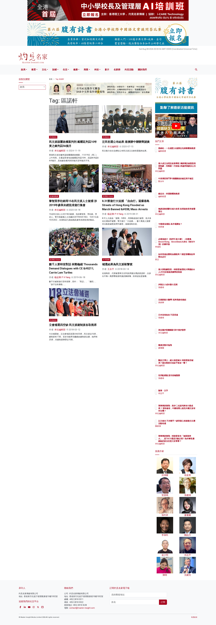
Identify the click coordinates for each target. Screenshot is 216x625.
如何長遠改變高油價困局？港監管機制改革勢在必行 (185, 256)
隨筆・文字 (179, 390)
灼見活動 (129, 69)
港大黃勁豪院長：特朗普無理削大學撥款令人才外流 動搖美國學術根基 (185, 271)
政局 (23, 69)
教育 (33, 69)
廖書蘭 (177, 348)
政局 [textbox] (22, 87)
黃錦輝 (177, 305)
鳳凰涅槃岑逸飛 (181, 345)
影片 (107, 69)
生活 (65, 69)
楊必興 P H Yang (115, 214)
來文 (176, 262)
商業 (86, 69)
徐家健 (177, 229)
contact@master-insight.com (82, 608)
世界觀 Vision (108, 196)
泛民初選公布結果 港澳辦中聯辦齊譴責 (126, 141)
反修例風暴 (54, 196)
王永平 (110, 269)
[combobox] (32, 87)
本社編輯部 (59, 150)
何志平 (177, 393)
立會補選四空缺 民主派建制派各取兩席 (73, 325)
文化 (44, 69)
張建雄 (177, 287)
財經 (54, 69)
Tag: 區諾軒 (60, 79)
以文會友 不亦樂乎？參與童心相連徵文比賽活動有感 (185, 423)
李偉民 (177, 247)
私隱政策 (194, 617)
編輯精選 (178, 153)
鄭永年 (177, 184)
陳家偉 (177, 428)
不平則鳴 (106, 260)
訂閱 (163, 602)
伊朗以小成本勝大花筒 (184, 284)
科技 (96, 69)
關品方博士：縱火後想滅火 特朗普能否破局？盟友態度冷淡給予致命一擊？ (185, 362)
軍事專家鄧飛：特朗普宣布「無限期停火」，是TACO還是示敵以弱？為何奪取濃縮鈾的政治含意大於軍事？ (185, 441)
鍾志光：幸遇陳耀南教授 (185, 194)
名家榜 (117, 69)
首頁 (50, 79)
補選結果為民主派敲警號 (117, 264)
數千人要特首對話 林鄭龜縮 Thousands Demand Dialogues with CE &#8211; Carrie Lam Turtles (73, 268)
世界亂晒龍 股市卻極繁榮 (185, 375)
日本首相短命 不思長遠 (184, 315)
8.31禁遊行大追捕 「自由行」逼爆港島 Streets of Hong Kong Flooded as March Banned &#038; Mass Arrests (125, 205)
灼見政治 (53, 137)
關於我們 (142, 69)
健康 (75, 69)
